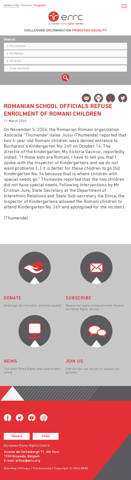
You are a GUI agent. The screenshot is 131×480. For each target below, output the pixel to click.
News (10, 361)
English (40, 5)
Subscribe (12, 5)
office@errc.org (27, 461)
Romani (27, 5)
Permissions (42, 468)
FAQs (46, 436)
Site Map (10, 468)
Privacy (24, 468)
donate (12, 298)
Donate (16, 436)
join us (74, 361)
